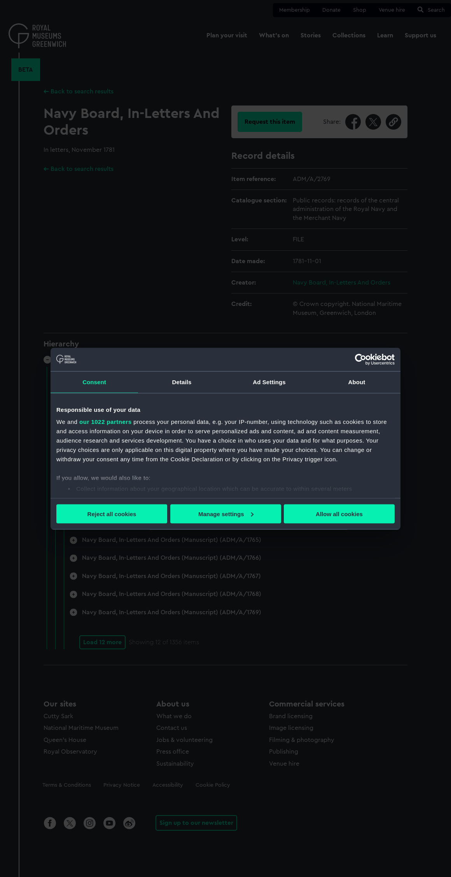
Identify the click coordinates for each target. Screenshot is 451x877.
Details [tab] (182, 381)
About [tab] (356, 381)
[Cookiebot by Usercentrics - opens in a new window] (361, 359)
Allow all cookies (339, 513)
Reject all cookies (111, 513)
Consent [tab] (94, 381)
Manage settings (225, 513)
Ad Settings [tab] (269, 381)
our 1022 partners (105, 421)
